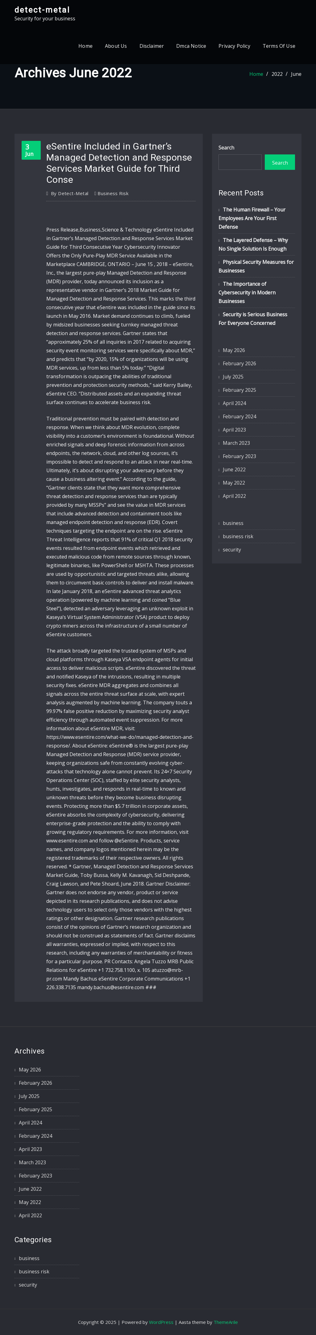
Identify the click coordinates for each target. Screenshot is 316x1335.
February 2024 (239, 416)
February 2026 (239, 363)
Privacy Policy (234, 46)
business (233, 523)
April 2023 (234, 429)
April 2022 (234, 496)
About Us (116, 46)
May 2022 (234, 482)
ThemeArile (226, 1322)
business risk (113, 193)
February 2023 (239, 456)
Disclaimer (151, 46)
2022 (277, 74)
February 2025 (239, 390)
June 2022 (234, 469)
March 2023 (236, 443)
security (232, 549)
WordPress (161, 1322)
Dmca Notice (191, 46)
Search (226, 147)
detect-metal (42, 9)
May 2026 (234, 350)
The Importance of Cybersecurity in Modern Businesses (247, 293)
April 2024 (234, 403)
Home (85, 46)
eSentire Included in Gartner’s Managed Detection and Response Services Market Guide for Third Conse (119, 163)
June (296, 74)
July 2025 (233, 376)
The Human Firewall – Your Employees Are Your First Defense (251, 218)
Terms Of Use (279, 46)
